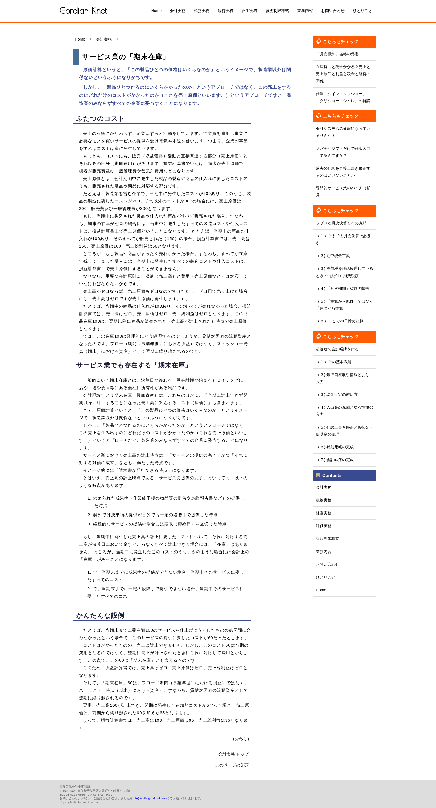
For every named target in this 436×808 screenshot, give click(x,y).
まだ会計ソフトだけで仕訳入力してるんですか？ (343, 152)
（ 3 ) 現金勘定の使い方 (337, 394)
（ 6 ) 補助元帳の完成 (335, 447)
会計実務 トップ (233, 754)
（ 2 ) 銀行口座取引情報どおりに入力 (344, 378)
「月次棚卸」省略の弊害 (337, 54)
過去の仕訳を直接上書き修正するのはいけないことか (343, 171)
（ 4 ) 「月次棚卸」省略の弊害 (342, 288)
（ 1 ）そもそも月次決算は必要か (343, 239)
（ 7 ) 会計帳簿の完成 (335, 460)
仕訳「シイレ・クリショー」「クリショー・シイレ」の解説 (343, 97)
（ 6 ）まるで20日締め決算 (339, 321)
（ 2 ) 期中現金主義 (333, 255)
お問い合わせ (333, 10)
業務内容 (305, 10)
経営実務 (225, 10)
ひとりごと (362, 10)
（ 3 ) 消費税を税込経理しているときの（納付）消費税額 (344, 272)
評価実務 (249, 10)
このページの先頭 (232, 765)
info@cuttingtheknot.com (150, 798)
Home (156, 10)
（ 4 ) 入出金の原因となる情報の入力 (344, 410)
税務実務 (201, 10)
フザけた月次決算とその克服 (341, 223)
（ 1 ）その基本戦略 (333, 362)
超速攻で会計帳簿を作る (337, 349)
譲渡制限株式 (277, 10)
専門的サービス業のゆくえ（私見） (343, 191)
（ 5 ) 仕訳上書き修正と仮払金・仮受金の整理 (344, 430)
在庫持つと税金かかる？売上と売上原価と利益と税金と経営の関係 (343, 74)
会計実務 (177, 10)
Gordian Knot (83, 10)
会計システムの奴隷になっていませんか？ (343, 132)
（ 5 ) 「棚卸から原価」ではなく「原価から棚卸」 (344, 304)
